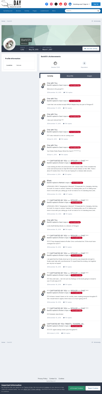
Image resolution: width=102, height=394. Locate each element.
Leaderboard (44, 11)
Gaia (60, 85)
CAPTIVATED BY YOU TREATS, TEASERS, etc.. (65, 324)
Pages (35, 11)
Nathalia (61, 182)
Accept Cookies (76, 388)
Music (49, 181)
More (54, 11)
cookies (46, 387)
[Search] (74, 10)
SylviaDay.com (7, 11)
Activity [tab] (50, 76)
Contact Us (53, 378)
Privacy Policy (42, 378)
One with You (52, 83)
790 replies (68, 92)
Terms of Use (28, 387)
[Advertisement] (51, 361)
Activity (27, 11)
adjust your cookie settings (32, 389)
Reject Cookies (93, 388)
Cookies (61, 378)
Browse (18, 11)
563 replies (65, 333)
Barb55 (49, 85)
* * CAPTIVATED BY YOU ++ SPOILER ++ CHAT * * (67, 161)
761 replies (67, 174)
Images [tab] (89, 76)
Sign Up (96, 4)
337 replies (68, 194)
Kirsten (61, 163)
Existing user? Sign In (81, 4)
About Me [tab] (70, 76)
